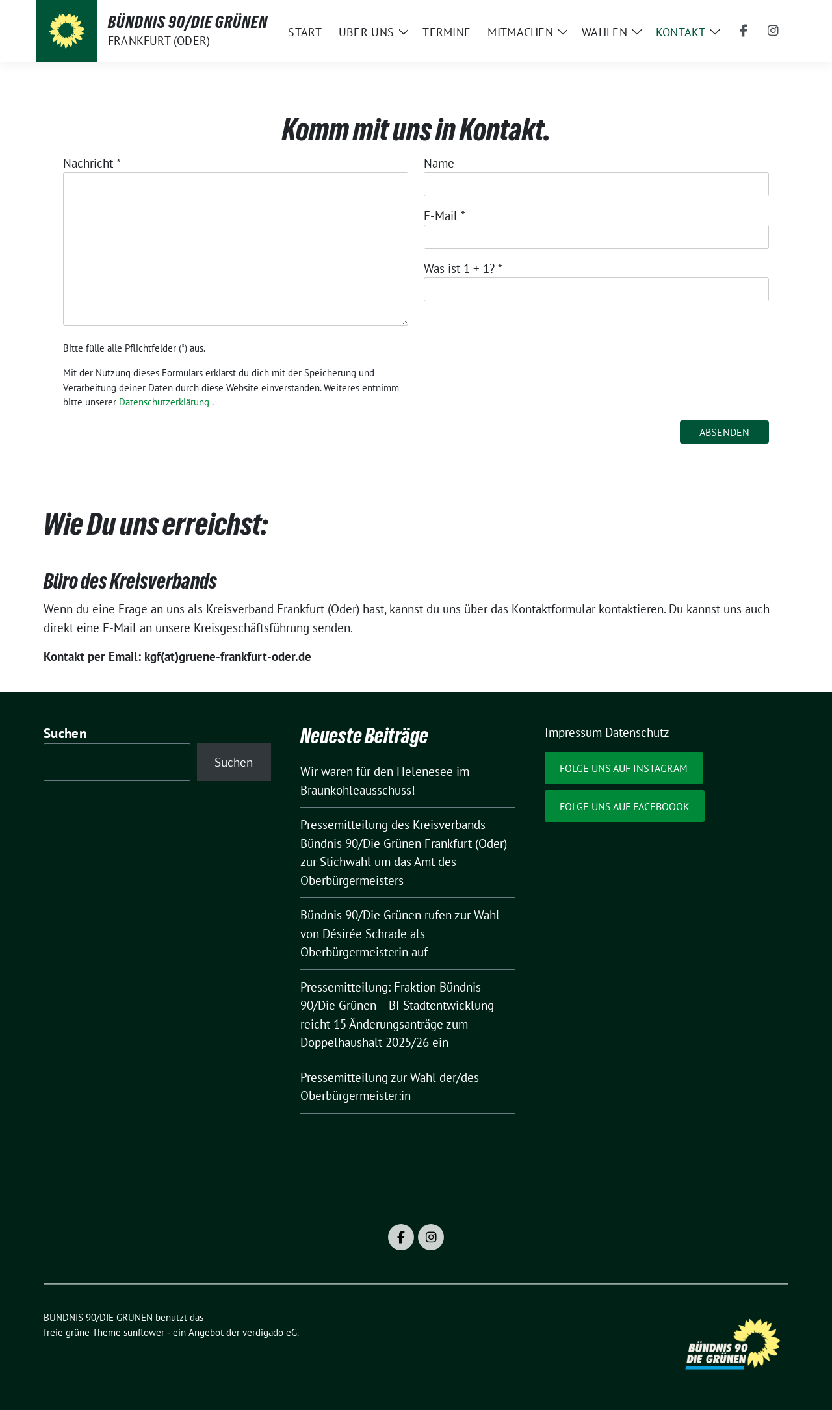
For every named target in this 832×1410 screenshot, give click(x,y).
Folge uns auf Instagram (624, 768)
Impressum (573, 732)
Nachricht (92, 163)
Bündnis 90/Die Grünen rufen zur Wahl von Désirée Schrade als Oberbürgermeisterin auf (400, 933)
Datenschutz (637, 732)
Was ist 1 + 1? (463, 268)
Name (439, 163)
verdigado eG (269, 1332)
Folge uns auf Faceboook (625, 806)
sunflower (144, 1332)
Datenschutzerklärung (164, 402)
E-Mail (444, 216)
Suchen (65, 733)
